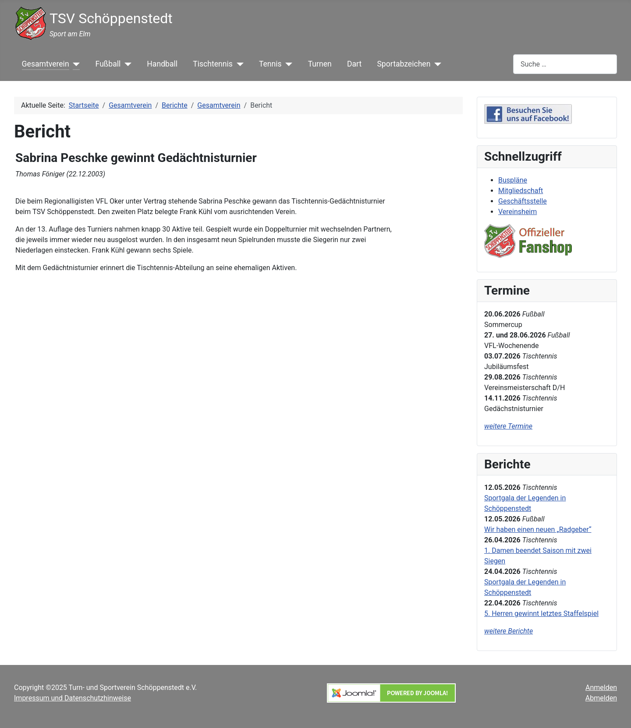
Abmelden (601, 698)
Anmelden (601, 687)
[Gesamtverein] (74, 64)
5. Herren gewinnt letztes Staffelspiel (541, 613)
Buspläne (512, 180)
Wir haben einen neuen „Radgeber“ (537, 529)
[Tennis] (287, 64)
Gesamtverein (45, 64)
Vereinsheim (517, 211)
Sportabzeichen (403, 64)
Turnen (320, 64)
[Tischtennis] (238, 64)
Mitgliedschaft (520, 190)
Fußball (108, 64)
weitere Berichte (508, 631)
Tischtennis (213, 64)
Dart (354, 64)
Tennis (270, 64)
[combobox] (565, 64)
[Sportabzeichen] (435, 64)
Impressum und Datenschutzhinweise (72, 698)
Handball (162, 64)
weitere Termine (508, 426)
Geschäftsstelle (522, 201)
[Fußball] (126, 64)
